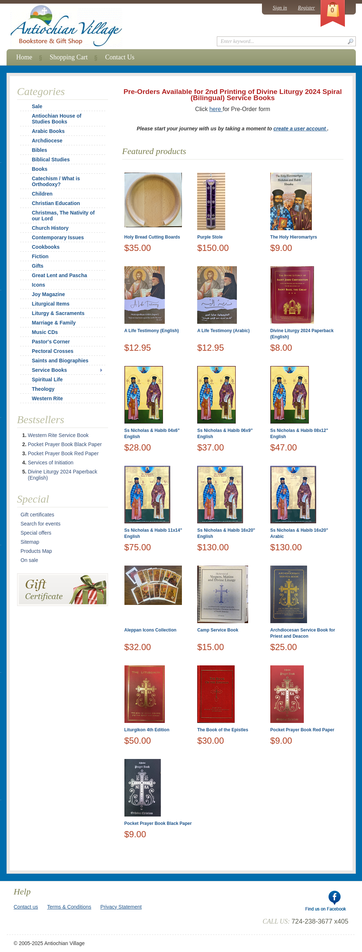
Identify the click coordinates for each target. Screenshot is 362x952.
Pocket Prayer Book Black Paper (158, 823)
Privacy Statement (121, 907)
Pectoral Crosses (52, 351)
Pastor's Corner (51, 342)
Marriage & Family (54, 323)
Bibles (39, 150)
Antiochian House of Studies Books (56, 119)
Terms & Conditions (69, 907)
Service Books (49, 370)
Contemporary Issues (58, 237)
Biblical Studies (51, 159)
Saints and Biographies (60, 360)
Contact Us (120, 57)
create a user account (300, 128)
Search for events (41, 524)
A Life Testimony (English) (151, 330)
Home (24, 57)
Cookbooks (46, 247)
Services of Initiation (50, 462)
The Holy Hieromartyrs (293, 237)
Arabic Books (48, 131)
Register (306, 8)
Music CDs (45, 332)
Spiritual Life (47, 379)
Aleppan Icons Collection (150, 630)
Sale (37, 106)
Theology (43, 389)
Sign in (280, 8)
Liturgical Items (50, 304)
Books (40, 169)
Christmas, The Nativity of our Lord (59, 215)
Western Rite (47, 398)
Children (42, 194)
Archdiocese (47, 140)
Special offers (36, 533)
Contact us (26, 907)
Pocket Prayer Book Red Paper (302, 729)
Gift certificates (38, 515)
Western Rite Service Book (58, 435)
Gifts (38, 266)
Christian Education (56, 203)
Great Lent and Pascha (59, 275)
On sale (29, 560)
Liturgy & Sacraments (58, 313)
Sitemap (30, 542)
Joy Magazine (48, 294)
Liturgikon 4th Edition (147, 729)
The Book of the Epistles (222, 729)
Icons (38, 285)
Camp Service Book (217, 630)
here (215, 109)
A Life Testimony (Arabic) (223, 330)
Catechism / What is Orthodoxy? (56, 181)
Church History (50, 228)
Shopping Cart (69, 57)
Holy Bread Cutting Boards (152, 237)
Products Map (36, 551)
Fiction (40, 256)
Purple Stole (210, 237)
